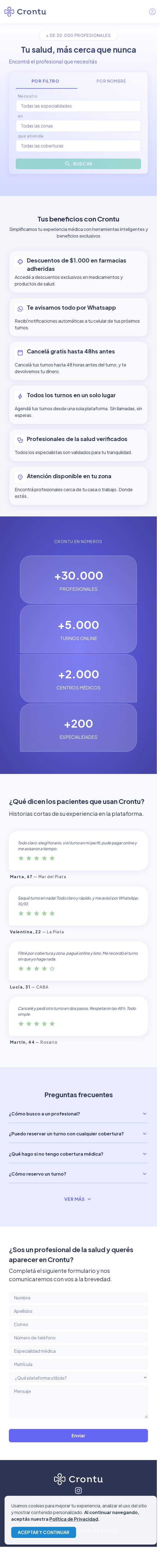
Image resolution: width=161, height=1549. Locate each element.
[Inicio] (78, 1480)
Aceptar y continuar (43, 1532)
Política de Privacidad (73, 1519)
